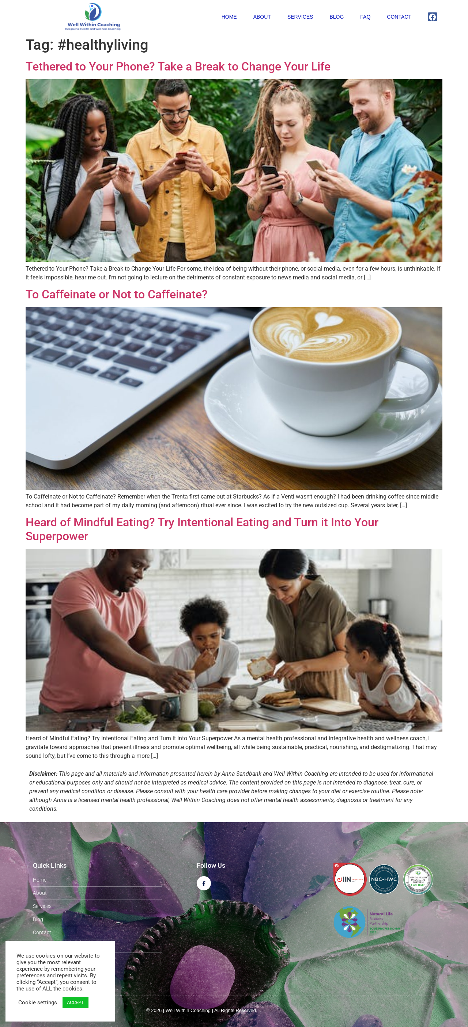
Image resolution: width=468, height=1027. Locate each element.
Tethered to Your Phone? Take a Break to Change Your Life (178, 66)
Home (229, 17)
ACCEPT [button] (75, 1002)
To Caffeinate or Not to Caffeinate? (117, 294)
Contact (399, 17)
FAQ (365, 17)
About (262, 17)
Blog (336, 17)
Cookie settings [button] (37, 1002)
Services (300, 17)
